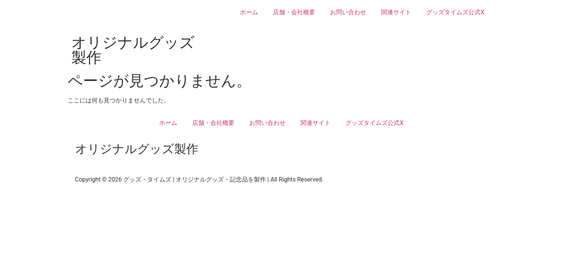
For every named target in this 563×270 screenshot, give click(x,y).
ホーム (249, 12)
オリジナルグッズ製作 (133, 50)
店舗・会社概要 (294, 12)
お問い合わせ (348, 12)
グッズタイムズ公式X (455, 12)
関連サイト (396, 12)
